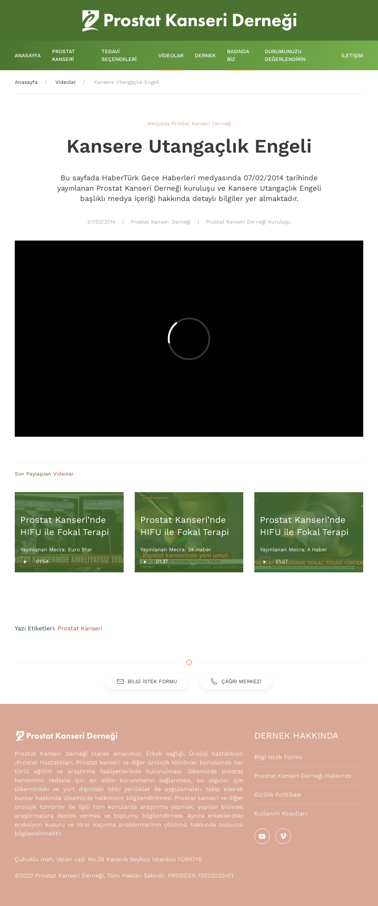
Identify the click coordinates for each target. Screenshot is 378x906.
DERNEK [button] (205, 55)
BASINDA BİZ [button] (238, 55)
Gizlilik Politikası (277, 794)
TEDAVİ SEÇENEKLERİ (119, 55)
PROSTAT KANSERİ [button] (63, 55)
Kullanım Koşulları (280, 813)
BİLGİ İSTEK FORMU (147, 681)
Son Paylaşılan (34, 474)
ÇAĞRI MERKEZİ (235, 681)
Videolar (63, 474)
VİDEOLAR (170, 55)
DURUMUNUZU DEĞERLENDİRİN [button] (285, 55)
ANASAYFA (28, 55)
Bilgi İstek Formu (278, 756)
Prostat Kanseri (80, 628)
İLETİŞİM (352, 55)
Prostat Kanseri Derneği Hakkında (302, 775)
